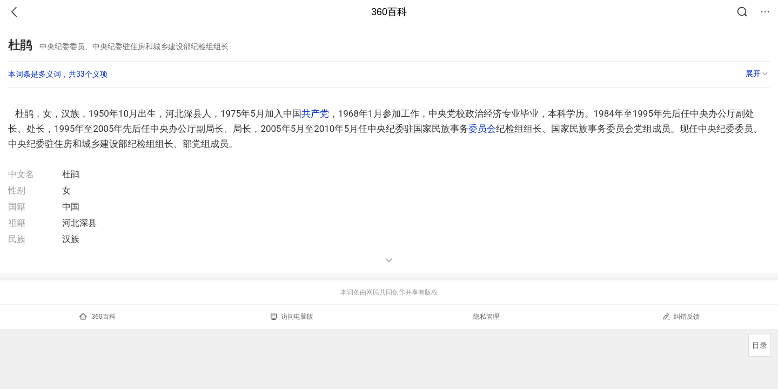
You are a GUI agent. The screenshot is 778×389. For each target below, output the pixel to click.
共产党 (315, 113)
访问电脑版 (292, 316)
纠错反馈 (681, 316)
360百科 (389, 11)
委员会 (482, 128)
